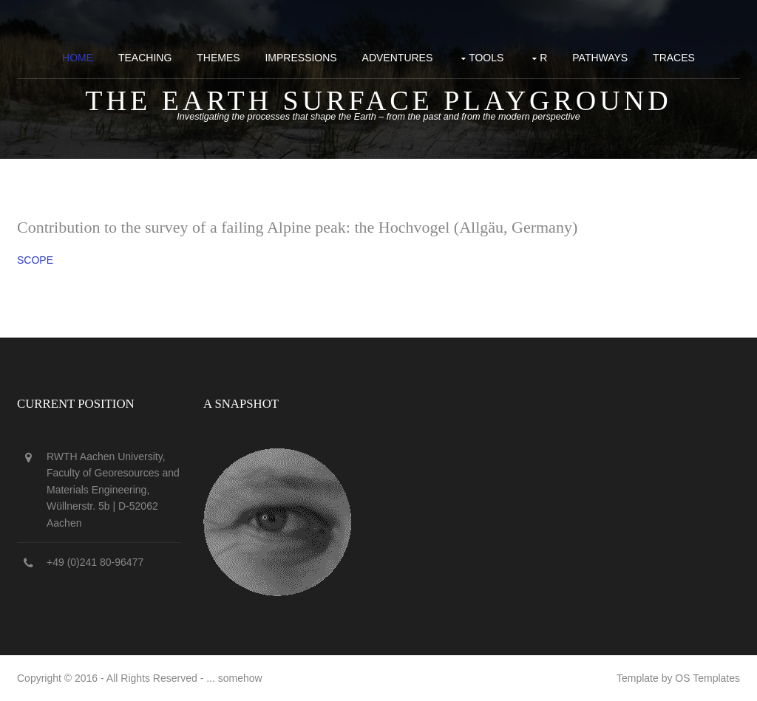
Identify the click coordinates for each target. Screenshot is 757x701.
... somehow (234, 678)
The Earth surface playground (378, 100)
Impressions (300, 58)
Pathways (600, 58)
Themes (218, 58)
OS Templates (707, 678)
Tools (486, 58)
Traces (674, 58)
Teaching (145, 58)
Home (77, 58)
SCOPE (35, 260)
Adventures (397, 58)
